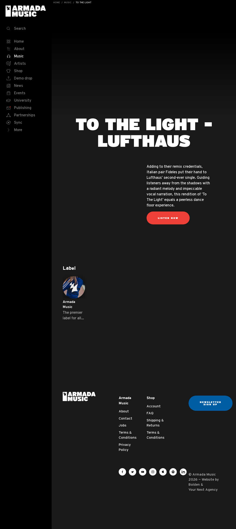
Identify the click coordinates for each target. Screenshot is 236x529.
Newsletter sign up (210, 403)
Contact (125, 418)
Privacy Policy (125, 447)
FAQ (150, 413)
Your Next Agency (203, 489)
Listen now (168, 218)
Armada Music (26, 11)
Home (56, 2)
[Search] (26, 28)
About (124, 411)
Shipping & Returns (155, 422)
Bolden (194, 484)
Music (67, 2)
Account (154, 406)
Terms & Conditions (127, 435)
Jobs (122, 425)
